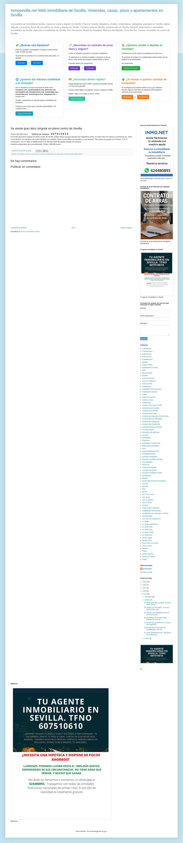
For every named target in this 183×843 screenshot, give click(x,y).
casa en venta (147, 384)
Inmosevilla (147, 569)
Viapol (144, 559)
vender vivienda (147, 554)
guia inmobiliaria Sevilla (150, 451)
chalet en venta (147, 400)
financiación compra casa (151, 443)
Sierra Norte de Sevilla (150, 543)
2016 (145, 591)
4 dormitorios (21, 154)
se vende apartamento (150, 524)
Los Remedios (147, 462)
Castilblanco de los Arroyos (151, 389)
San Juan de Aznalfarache (151, 519)
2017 (145, 588)
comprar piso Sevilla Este (151, 424)
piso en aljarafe (147, 500)
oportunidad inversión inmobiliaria (154, 481)
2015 (145, 594)
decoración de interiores (150, 432)
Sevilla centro (78, 154)
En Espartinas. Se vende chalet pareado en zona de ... (155, 618)
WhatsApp (21, 63)
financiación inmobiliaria (150, 446)
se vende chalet (147, 532)
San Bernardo (147, 516)
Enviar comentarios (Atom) (30, 232)
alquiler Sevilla (147, 365)
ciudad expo (146, 403)
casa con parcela (148, 378)
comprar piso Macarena (150, 421)
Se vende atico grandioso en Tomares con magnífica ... (157, 623)
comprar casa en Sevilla (150, 408)
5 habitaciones (147, 359)
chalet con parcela (148, 397)
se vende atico (49, 154)
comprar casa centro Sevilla (152, 405)
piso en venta (39, 154)
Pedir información (77, 99)
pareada (145, 484)
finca (144, 449)
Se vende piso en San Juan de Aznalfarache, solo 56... (155, 628)
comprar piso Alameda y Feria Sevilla (155, 416)
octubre (147, 600)
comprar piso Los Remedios (152, 419)
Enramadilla (146, 438)
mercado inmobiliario (149, 470)
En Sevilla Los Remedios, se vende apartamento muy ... (156, 608)
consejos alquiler (148, 430)
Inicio (73, 228)
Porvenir (145, 505)
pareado (145, 486)
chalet (144, 394)
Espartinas (146, 440)
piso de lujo (146, 497)
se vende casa (147, 529)
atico (144, 370)
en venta (145, 435)
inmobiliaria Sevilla (148, 454)
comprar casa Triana (149, 413)
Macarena (145, 465)
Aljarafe (145, 362)
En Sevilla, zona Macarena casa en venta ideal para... (156, 613)
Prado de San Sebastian (150, 508)
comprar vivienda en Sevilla (152, 427)
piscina (144, 492)
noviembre (148, 597)
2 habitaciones (147, 351)
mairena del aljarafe (149, 467)
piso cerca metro (148, 494)
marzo (147, 638)
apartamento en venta (150, 367)
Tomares (145, 548)
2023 (145, 582)
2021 (145, 585)
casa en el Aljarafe (148, 381)
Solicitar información (131, 68)
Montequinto (146, 476)
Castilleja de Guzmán (149, 392)
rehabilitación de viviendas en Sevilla (155, 513)
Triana (144, 551)
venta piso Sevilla (148, 556)
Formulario (37, 63)
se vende (145, 521)
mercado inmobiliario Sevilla (152, 473)
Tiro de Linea (147, 546)
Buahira (145, 376)
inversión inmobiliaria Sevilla (152, 459)
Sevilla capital (68, 154)
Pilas (144, 489)
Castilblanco (146, 386)
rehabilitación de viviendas (151, 511)
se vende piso (59, 154)
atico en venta (30, 154)
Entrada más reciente (18, 228)
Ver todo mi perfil (146, 572)
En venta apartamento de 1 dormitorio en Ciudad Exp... (157, 633)
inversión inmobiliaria (149, 457)
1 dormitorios (146, 348)
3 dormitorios (146, 354)
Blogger (104, 831)
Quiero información (24, 113)
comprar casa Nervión (150, 411)
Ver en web (143, 97)
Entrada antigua (126, 228)
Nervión (145, 478)
